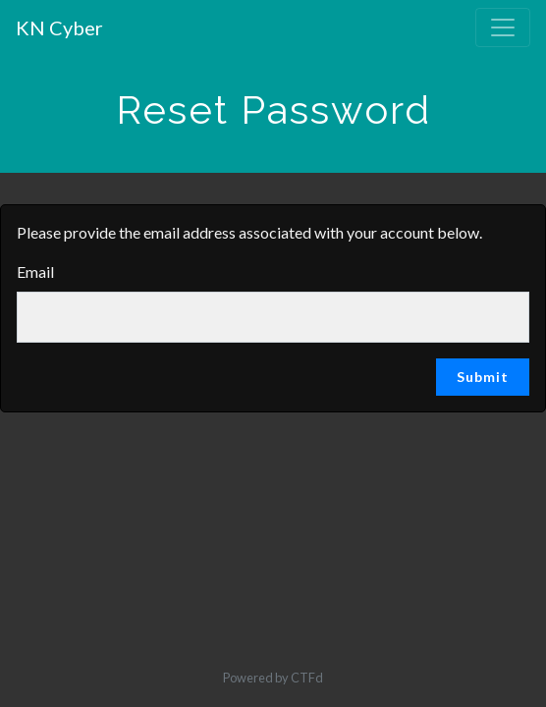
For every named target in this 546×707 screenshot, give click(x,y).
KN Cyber (59, 27)
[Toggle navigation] (502, 27)
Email (35, 271)
